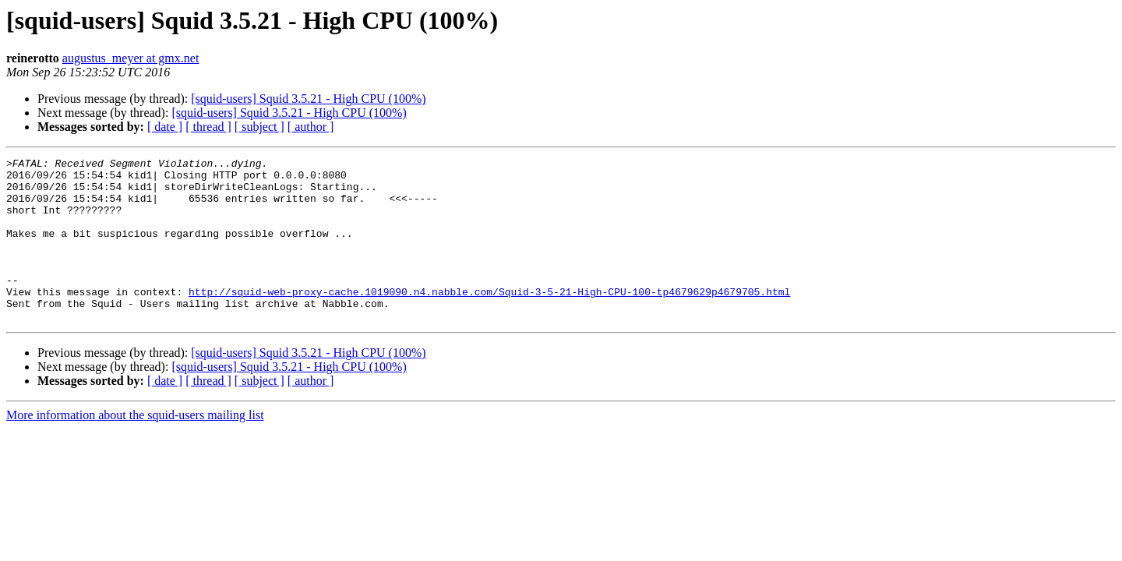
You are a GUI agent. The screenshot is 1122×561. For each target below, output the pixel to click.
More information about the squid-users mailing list (135, 447)
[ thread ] (208, 126)
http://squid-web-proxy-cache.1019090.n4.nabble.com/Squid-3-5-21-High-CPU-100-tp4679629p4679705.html (489, 319)
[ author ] (311, 126)
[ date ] (164, 126)
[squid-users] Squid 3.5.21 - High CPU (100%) (308, 98)
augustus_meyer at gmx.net (130, 58)
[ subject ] (259, 126)
